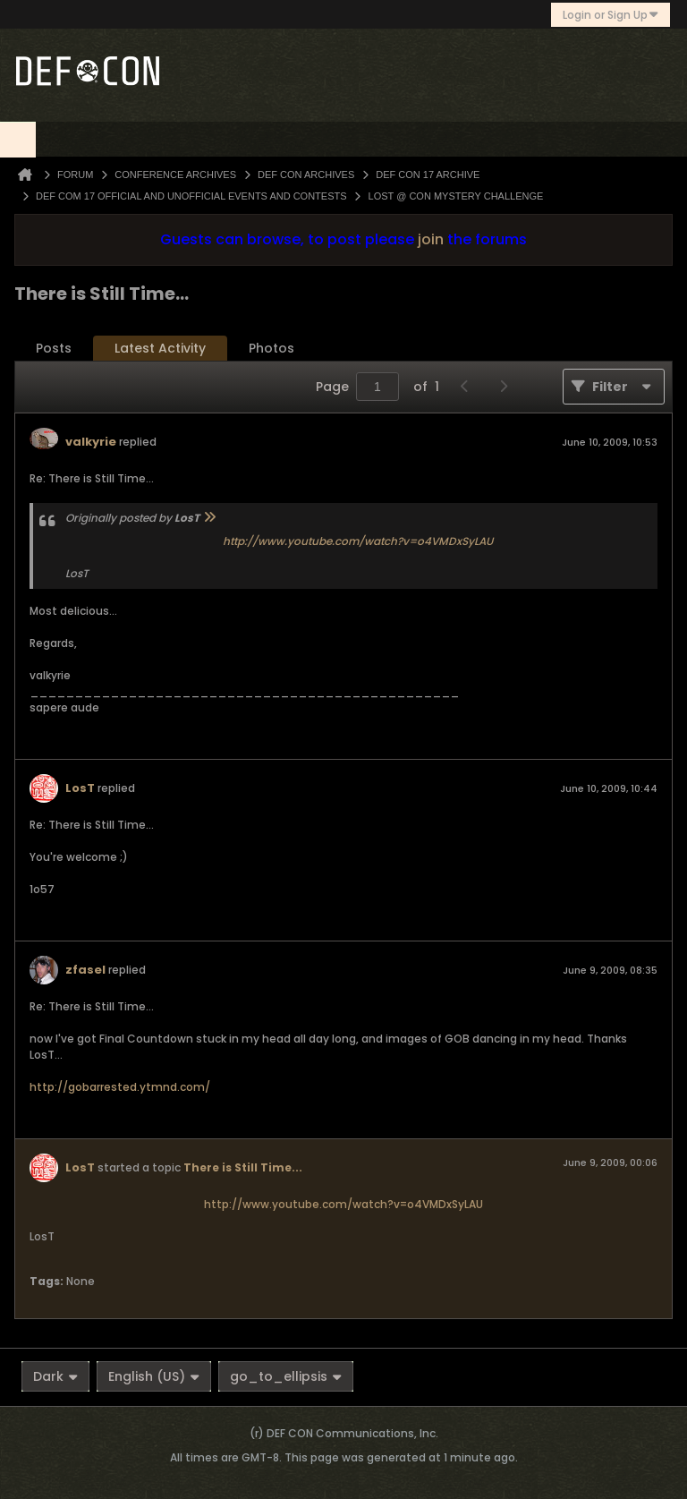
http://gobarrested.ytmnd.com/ (120, 1086)
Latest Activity (160, 348)
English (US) (153, 1376)
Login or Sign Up (610, 14)
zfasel (85, 969)
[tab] (53, 349)
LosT (80, 787)
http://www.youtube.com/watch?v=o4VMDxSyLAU (358, 541)
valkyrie (90, 441)
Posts (54, 348)
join (431, 239)
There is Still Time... (242, 1167)
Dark (55, 1376)
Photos (271, 348)
